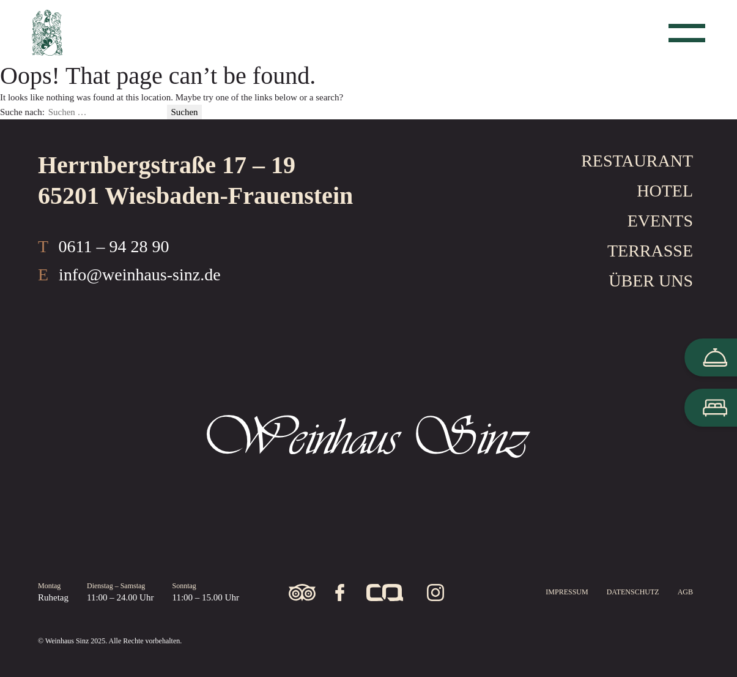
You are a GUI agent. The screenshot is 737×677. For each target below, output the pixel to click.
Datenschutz (633, 592)
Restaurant (637, 160)
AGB (685, 592)
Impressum (567, 592)
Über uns (651, 280)
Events (660, 220)
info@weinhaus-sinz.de (140, 274)
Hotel (665, 190)
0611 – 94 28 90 (114, 246)
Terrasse (650, 250)
